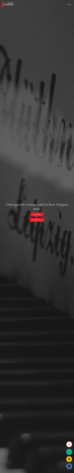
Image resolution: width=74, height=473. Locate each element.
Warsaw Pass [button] (37, 220)
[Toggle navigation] (69, 5)
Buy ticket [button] (37, 214)
